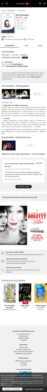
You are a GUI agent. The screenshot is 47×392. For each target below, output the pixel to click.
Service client (23, 347)
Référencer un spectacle (23, 361)
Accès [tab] (40, 46)
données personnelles (26, 351)
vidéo (20, 23)
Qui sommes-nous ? (23, 334)
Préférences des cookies (23, 353)
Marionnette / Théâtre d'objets (11, 57)
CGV (15, 351)
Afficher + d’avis (23, 187)
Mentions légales (23, 338)
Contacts (23, 340)
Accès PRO (23, 365)
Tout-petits (15, 55)
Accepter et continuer (12, 389)
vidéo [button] (30, 145)
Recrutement (23, 336)
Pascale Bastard (17, 64)
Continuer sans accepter (34, 389)
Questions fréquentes (23, 349)
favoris (21, 28)
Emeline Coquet (22, 66)
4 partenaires (14, 381)
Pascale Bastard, (11, 66)
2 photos (21, 20)
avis (19, 26)
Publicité (23, 363)
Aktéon (4, 37)
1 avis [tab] (26, 46)
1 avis (25, 17)
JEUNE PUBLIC (5, 55)
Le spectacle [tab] (9, 45)
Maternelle (24, 55)
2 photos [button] (37, 94)
